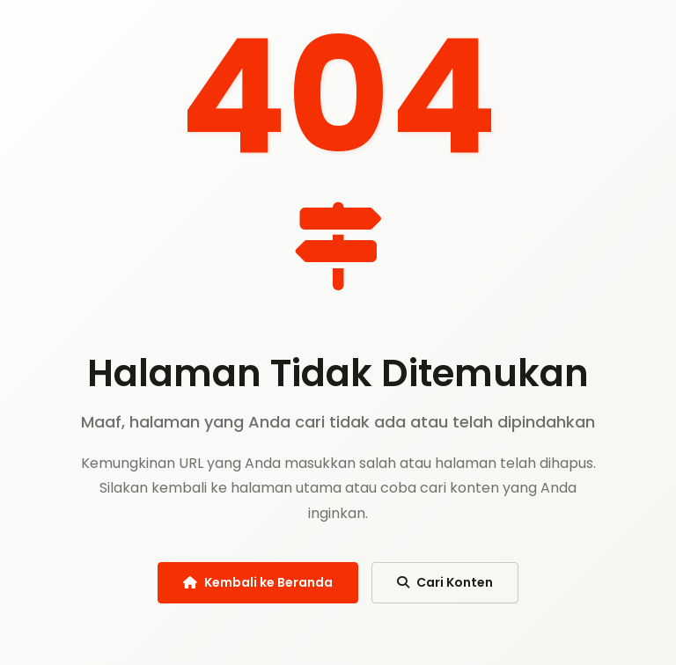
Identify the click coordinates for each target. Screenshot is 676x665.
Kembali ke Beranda (258, 582)
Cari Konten (445, 582)
